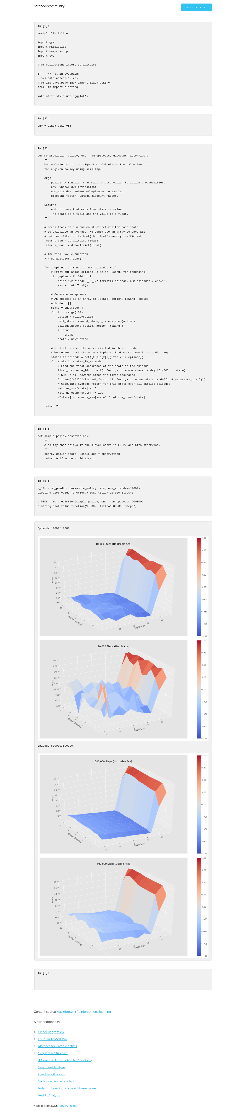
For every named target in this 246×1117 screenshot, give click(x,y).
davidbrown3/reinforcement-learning (84, 1012)
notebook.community (49, 6)
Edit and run (196, 7)
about (73, 1105)
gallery (64, 1105)
